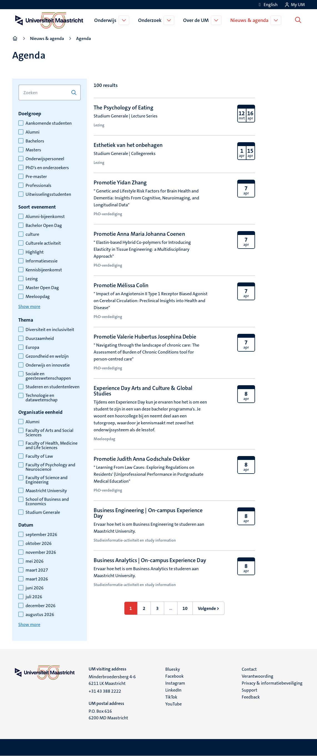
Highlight (35, 252)
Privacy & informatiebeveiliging (272, 683)
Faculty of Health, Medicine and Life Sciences (52, 445)
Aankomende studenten (49, 123)
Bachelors (35, 141)
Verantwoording (257, 676)
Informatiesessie (42, 261)
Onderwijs (106, 20)
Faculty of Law (39, 456)
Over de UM (197, 20)
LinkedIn (173, 690)
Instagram (175, 683)
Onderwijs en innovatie (48, 365)
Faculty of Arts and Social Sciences (49, 432)
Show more (29, 306)
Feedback (251, 697)
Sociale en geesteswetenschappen (48, 376)
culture (32, 234)
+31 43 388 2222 (105, 691)
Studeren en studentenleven (52, 387)
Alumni (32, 132)
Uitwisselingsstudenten (48, 194)
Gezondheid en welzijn (47, 356)
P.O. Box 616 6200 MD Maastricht (108, 714)
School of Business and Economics (47, 501)
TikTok (171, 697)
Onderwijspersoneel (45, 159)
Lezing (32, 279)
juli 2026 (34, 597)
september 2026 (41, 534)
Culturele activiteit (43, 243)
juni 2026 (35, 588)
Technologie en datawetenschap (42, 397)
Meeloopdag (38, 296)
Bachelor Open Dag (44, 225)
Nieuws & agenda (250, 20)
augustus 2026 (40, 614)
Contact (249, 669)
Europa (32, 347)
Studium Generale (43, 512)
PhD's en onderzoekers (47, 168)
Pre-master (36, 176)
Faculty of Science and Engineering (47, 479)
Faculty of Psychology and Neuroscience (50, 467)
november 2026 (41, 552)
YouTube (173, 704)
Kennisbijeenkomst (44, 270)
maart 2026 (37, 579)
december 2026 (41, 606)
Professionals (38, 185)
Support (249, 690)
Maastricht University (46, 491)
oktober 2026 (39, 543)
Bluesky (172, 669)
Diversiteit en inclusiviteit (50, 329)
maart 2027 (37, 570)
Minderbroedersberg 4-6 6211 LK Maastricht (112, 680)
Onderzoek (151, 20)
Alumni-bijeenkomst (45, 216)
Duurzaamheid (40, 338)
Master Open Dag (42, 288)
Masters (33, 150)
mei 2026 (35, 561)
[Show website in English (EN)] (267, 4)
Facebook (174, 676)
